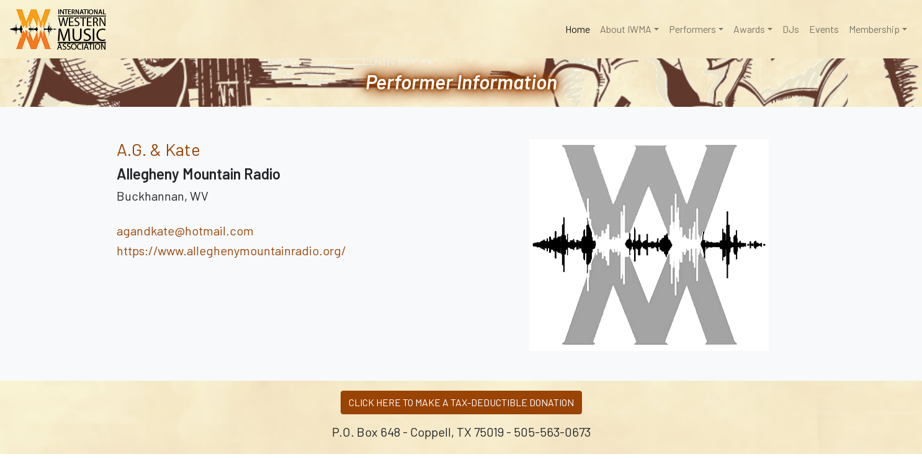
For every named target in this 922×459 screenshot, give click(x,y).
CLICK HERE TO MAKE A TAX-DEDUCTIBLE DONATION (461, 402)
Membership (874, 29)
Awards (749, 29)
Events (824, 29)
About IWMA (625, 29)
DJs (790, 29)
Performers (692, 29)
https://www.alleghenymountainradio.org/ (231, 250)
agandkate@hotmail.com (185, 230)
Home (580, 28)
